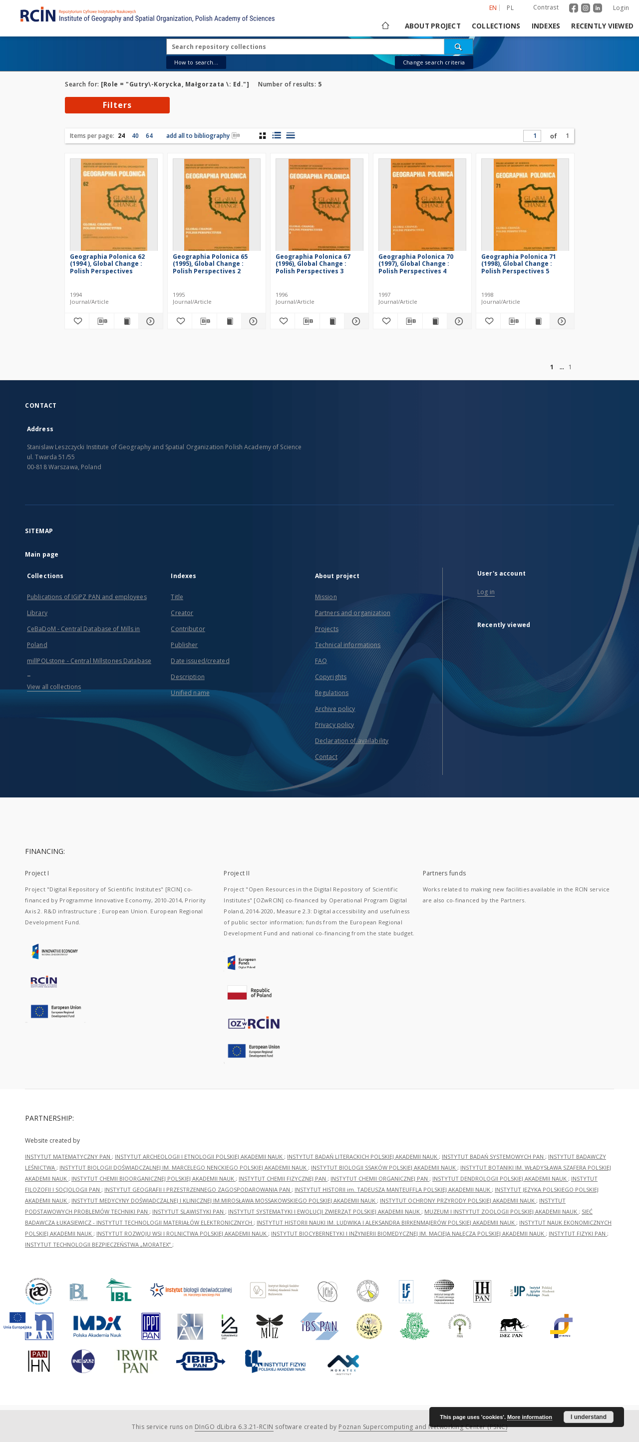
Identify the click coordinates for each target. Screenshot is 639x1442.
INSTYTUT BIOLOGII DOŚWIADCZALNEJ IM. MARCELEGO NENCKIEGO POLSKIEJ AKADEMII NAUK (183, 1167)
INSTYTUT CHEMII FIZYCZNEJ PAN (283, 1178)
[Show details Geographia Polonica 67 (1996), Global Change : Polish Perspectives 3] (355, 321)
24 (121, 135)
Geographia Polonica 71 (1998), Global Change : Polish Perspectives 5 (518, 263)
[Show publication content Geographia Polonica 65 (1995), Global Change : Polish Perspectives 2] (229, 321)
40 (135, 135)
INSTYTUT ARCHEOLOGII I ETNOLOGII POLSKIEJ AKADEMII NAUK (199, 1156)
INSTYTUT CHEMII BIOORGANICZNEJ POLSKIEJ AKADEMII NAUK (153, 1178)
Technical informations (348, 645)
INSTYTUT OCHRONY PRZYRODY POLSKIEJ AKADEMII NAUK (458, 1200)
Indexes (546, 25)
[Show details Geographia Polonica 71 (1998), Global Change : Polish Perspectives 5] (561, 321)
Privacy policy (334, 725)
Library (37, 613)
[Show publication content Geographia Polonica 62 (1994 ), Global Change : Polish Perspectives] (126, 321)
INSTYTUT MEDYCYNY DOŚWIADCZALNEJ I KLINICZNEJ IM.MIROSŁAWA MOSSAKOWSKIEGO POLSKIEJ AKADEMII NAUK (224, 1200)
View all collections (54, 687)
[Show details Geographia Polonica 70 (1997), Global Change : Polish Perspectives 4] (458, 321)
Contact (326, 756)
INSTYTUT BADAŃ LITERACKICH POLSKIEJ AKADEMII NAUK (363, 1156)
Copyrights (330, 677)
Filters (117, 104)
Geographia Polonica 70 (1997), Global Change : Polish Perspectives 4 (415, 263)
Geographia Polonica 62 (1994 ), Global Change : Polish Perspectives (107, 263)
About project (433, 25)
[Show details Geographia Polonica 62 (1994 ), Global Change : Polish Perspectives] (149, 321)
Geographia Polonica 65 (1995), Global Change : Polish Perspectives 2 (210, 263)
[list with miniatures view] (276, 135)
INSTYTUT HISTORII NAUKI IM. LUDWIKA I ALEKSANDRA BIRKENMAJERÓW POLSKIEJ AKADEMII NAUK (386, 1222)
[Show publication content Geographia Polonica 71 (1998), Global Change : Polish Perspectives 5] (538, 321)
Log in (486, 592)
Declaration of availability (351, 740)
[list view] (290, 135)
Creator (182, 613)
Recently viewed (602, 25)
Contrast (546, 7)
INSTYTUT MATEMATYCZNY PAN (68, 1156)
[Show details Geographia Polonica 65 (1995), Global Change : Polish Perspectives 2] (252, 321)
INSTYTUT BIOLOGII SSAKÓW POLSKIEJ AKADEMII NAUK (384, 1167)
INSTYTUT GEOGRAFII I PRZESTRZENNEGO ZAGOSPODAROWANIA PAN (198, 1189)
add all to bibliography (203, 135)
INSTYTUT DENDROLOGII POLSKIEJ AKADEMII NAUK (500, 1178)
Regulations (331, 693)
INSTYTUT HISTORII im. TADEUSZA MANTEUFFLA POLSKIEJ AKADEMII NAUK (393, 1189)
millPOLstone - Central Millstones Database (89, 661)
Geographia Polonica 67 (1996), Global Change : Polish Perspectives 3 (313, 263)
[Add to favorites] (77, 321)
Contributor (188, 629)
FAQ (321, 661)
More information (529, 1417)
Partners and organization (352, 613)
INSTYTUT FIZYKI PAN (578, 1233)
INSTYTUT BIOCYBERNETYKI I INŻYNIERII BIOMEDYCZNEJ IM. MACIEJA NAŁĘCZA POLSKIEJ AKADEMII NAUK (408, 1233)
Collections (496, 25)
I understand (589, 1417)
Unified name (190, 693)
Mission (326, 597)
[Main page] (384, 25)
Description (187, 677)
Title (177, 597)
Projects (326, 629)
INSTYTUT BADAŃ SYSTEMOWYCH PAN (493, 1156)
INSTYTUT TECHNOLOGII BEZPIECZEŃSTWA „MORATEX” (98, 1244)
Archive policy (335, 709)
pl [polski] (510, 7)
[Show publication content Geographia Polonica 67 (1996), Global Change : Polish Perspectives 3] (332, 321)
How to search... (196, 62)
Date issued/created (200, 661)
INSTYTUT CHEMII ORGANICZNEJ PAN (379, 1178)
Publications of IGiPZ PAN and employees (87, 597)
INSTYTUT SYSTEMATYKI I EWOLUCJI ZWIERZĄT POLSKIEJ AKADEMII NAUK (324, 1211)
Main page (41, 554)
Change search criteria (434, 62)
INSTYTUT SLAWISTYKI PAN (188, 1211)
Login (621, 7)
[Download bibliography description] (101, 321)
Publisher (184, 645)
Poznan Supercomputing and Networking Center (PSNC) (422, 1427)
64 (149, 135)
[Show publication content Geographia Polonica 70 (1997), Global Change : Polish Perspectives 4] (435, 321)
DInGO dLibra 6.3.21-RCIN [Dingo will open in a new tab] (234, 1427)
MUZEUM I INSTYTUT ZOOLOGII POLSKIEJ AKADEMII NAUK (501, 1211)
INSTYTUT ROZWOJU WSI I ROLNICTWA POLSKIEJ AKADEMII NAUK (182, 1233)
